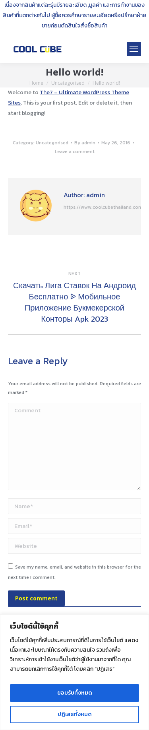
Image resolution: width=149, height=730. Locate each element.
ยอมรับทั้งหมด (74, 693)
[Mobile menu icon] (134, 49)
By (84, 142)
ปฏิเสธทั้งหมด (75, 714)
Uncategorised (52, 142)
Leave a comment (75, 151)
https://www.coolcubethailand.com (103, 207)
